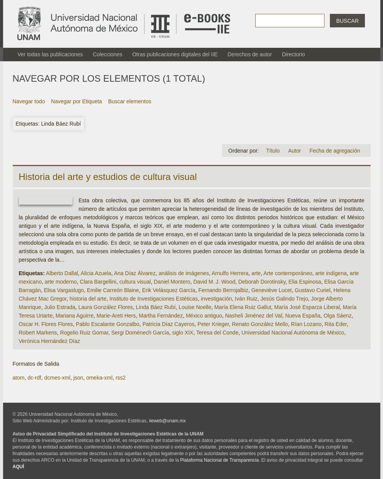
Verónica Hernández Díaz (49, 341)
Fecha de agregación (334, 151)
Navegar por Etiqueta (76, 101)
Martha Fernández (161, 316)
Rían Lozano (306, 324)
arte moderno (61, 282)
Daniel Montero (172, 282)
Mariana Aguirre (74, 316)
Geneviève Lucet (271, 290)
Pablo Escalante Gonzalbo (107, 324)
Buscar (347, 21)
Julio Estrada (59, 307)
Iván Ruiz (246, 299)
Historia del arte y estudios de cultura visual (108, 176)
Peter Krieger (213, 324)
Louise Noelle (195, 307)
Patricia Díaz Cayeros (168, 324)
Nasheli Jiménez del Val (253, 316)
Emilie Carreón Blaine (113, 290)
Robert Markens (38, 332)
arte (256, 273)
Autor (294, 151)
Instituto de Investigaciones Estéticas (153, 299)
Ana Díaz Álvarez (135, 273)
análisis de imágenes (184, 273)
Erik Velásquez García (169, 290)
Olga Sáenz (337, 316)
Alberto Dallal (62, 273)
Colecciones (107, 54)
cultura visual (135, 282)
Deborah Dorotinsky (262, 282)
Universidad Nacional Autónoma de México (292, 332)
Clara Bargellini (98, 282)
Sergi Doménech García (140, 332)
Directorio (293, 54)
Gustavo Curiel (313, 290)
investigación (216, 299)
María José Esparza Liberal (307, 307)
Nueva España (303, 316)
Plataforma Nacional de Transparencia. (220, 460)
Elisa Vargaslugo (64, 290)
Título (272, 151)
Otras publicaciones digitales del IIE (174, 54)
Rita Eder (335, 324)
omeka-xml (99, 378)
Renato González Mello (260, 324)
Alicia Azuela (96, 273)
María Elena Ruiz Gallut (242, 307)
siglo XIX (182, 332)
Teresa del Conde (217, 332)
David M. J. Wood (214, 282)
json (78, 378)
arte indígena (331, 273)
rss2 (120, 378)
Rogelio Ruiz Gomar (84, 332)
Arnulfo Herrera (230, 273)
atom (19, 378)
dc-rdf (34, 378)
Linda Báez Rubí (156, 307)
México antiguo (204, 316)
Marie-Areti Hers (116, 316)
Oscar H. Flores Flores (46, 324)
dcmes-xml (57, 378)
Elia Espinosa (305, 282)
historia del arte (88, 299)
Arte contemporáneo (287, 273)
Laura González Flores (105, 307)
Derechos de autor (249, 54)
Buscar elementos (129, 101)
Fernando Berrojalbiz (223, 290)
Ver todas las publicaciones (50, 54)
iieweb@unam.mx (167, 421)
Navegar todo (29, 101)
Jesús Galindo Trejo (284, 299)
